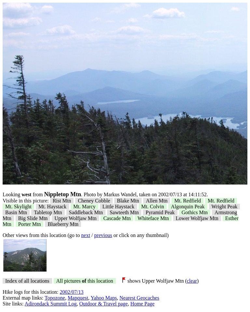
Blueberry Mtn (63, 224)
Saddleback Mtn (86, 212)
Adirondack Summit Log (51, 303)
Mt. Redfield (187, 200)
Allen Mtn (156, 200)
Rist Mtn (62, 200)
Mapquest (78, 298)
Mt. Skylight (18, 206)
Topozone (55, 298)
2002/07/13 (72, 292)
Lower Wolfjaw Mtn (197, 218)
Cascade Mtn (117, 218)
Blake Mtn (128, 200)
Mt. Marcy (84, 206)
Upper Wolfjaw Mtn (75, 218)
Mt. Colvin (152, 206)
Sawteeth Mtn (124, 212)
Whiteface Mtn (153, 218)
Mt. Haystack (52, 206)
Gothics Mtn (195, 212)
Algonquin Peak (188, 206)
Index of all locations (27, 281)
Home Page (142, 303)
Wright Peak (225, 206)
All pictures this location (84, 281)
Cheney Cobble (94, 200)
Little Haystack (118, 206)
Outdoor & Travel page (103, 303)
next (85, 235)
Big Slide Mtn (33, 218)
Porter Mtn (29, 224)
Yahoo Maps (103, 298)
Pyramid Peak (160, 212)
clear (192, 281)
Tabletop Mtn (48, 212)
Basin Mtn (16, 212)
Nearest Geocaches (139, 298)
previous (103, 235)
